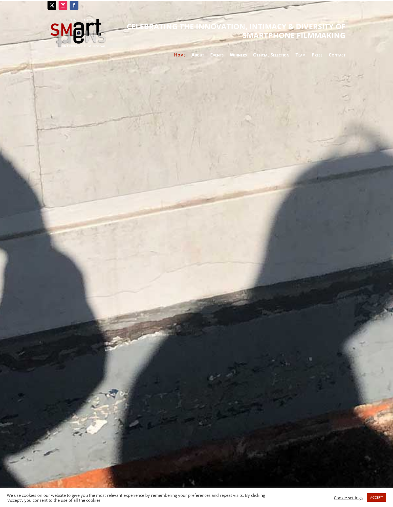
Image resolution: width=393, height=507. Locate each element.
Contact (337, 55)
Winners (238, 55)
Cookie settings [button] (348, 497)
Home (179, 55)
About (197, 55)
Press (317, 55)
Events (217, 55)
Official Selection (271, 55)
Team (300, 55)
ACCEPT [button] (376, 497)
